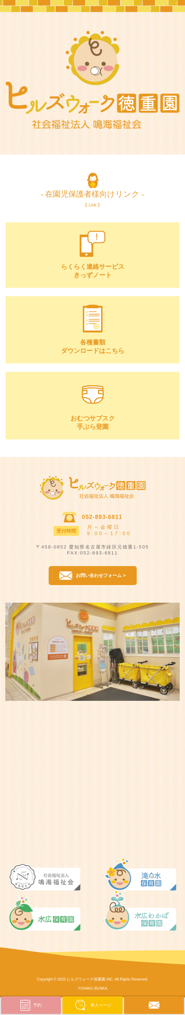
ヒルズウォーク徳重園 (86, 979)
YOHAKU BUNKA (92, 988)
